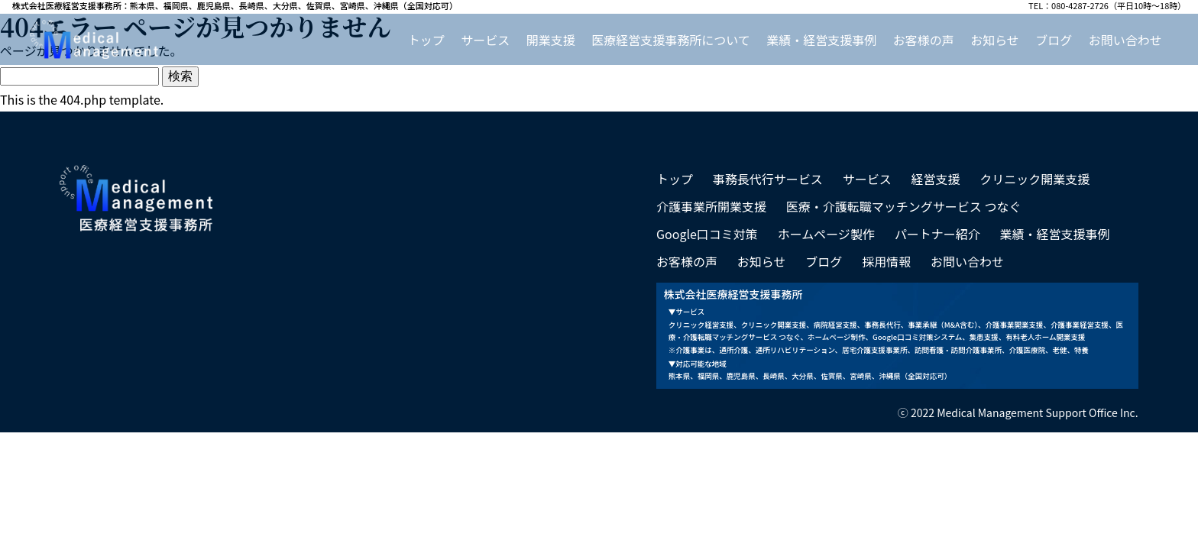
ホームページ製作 (826, 234)
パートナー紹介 (937, 234)
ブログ (1053, 40)
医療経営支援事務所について (670, 40)
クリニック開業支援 (1034, 179)
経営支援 (935, 179)
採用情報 (886, 261)
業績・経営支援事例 (821, 40)
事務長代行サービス (768, 179)
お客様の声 (923, 40)
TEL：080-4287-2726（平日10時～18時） (1107, 6)
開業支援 (550, 40)
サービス (485, 40)
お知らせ (994, 40)
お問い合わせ (1125, 40)
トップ (426, 40)
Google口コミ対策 (707, 234)
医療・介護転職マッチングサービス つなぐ (904, 206)
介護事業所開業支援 (711, 206)
